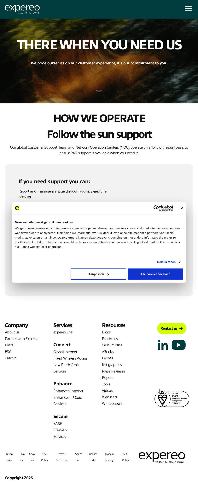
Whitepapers (112, 403)
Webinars (109, 397)
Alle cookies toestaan (155, 274)
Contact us (172, 328)
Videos (107, 391)
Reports (108, 378)
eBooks (108, 352)
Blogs (106, 332)
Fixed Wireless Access (70, 358)
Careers (10, 358)
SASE (57, 424)
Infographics (112, 365)
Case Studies (112, 345)
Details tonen (166, 261)
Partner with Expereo (21, 339)
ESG (8, 352)
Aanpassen (98, 274)
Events (107, 358)
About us (12, 332)
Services (59, 371)
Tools (106, 384)
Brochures (110, 339)
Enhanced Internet (68, 391)
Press (9, 345)
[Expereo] (22, 9)
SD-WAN (60, 430)
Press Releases (113, 371)
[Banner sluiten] (181, 208)
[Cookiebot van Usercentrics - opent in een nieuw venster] (156, 208)
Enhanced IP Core (67, 398)
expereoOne (62, 332)
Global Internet (65, 352)
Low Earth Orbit (66, 365)
